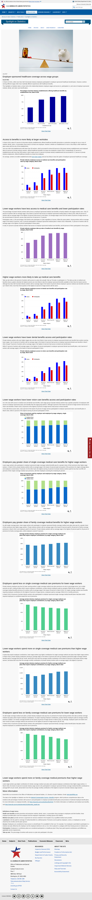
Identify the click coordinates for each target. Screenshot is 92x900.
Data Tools (21, 841)
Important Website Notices (62, 866)
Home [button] (4, 12)
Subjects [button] (11, 12)
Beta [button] (64, 12)
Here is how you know (34, 1)
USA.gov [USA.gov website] (37, 861)
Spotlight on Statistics (31, 17)
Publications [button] (31, 12)
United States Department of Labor (82, 1)
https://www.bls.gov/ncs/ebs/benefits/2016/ (41, 802)
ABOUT (42, 27)
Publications (20, 17)
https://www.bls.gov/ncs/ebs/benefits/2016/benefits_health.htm (22, 804)
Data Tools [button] (20, 12)
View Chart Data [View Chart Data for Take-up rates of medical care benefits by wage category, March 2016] (46, 268)
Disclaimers (58, 860)
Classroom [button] (56, 12)
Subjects (12, 841)
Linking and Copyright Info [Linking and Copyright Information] (62, 863)
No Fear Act (38, 858)
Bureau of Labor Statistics (9, 17)
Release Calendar (81, 4)
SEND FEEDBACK (50, 27)
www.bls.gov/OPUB (16, 886)
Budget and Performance (42, 852)
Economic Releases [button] (44, 12)
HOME (29, 27)
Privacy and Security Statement (60, 856)
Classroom (59, 841)
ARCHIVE (36, 27)
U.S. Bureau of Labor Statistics (18, 6)
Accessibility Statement (61, 871)
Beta (67, 841)
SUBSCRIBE (61, 27)
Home (4, 841)
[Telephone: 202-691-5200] (21, 879)
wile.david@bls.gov (72, 794)
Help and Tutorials (60, 869)
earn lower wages (37, 156)
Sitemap (57, 849)
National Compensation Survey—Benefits (42, 797)
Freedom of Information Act (63, 852)
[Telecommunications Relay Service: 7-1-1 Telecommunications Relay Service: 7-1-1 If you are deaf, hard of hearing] (21, 882)
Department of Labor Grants (44, 855)
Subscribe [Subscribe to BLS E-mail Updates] (88, 4)
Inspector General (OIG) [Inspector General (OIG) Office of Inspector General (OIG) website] (42, 849)
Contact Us (14, 889)
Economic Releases (46, 841)
